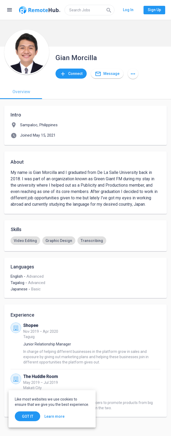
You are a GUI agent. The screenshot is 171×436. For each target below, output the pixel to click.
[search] (89, 10)
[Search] (109, 10)
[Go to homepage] (39, 10)
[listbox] (85, 240)
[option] (25, 240)
